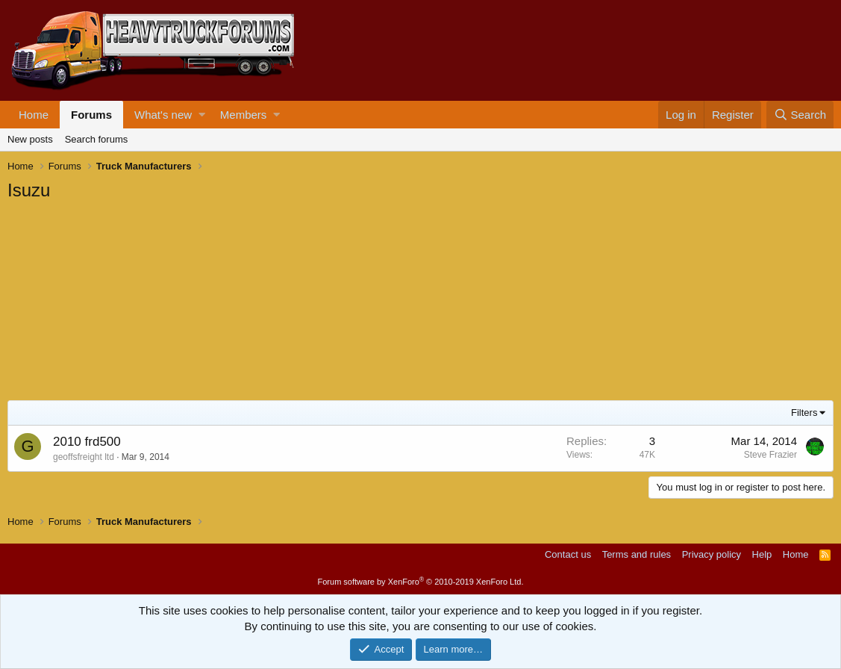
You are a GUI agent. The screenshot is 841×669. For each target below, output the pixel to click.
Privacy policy (711, 554)
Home (34, 114)
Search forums (96, 139)
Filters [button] (804, 412)
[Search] (800, 114)
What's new (163, 114)
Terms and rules (636, 554)
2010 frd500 (87, 442)
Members (243, 114)
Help (762, 554)
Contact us (568, 554)
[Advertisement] (119, 303)
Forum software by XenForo (421, 581)
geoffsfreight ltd (83, 457)
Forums (91, 114)
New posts (30, 139)
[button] (202, 114)
